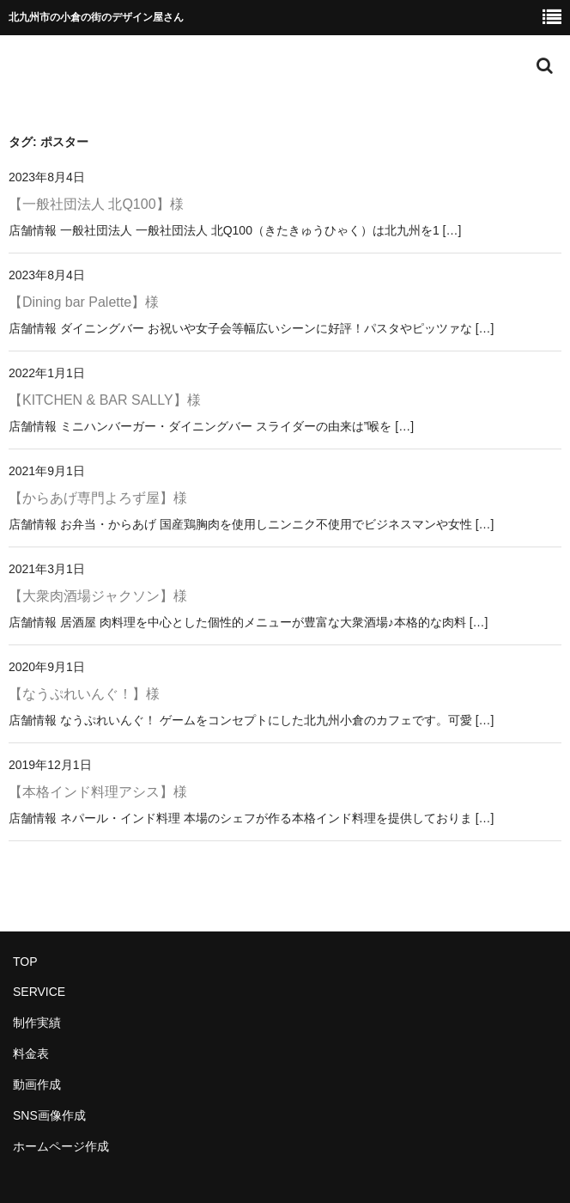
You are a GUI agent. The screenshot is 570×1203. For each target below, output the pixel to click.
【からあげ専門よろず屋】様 (98, 498)
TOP (25, 961)
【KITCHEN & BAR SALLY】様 (105, 400)
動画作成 (37, 1084)
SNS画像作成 (49, 1115)
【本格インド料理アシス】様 (98, 792)
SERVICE (39, 991)
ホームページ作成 (61, 1146)
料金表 (31, 1053)
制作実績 (37, 1022)
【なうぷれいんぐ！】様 (84, 694)
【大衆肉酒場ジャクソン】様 (98, 596)
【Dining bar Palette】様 (84, 302)
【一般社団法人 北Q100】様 (96, 204)
